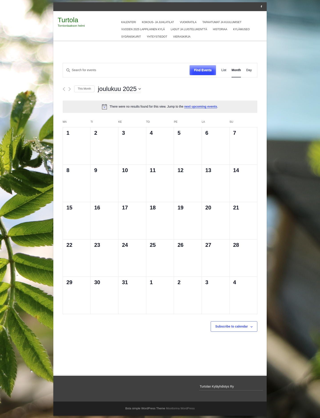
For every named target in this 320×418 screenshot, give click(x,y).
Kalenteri (128, 22)
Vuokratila (188, 22)
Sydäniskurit (131, 36)
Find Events (203, 70)
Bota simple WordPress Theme (145, 408)
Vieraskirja (181, 36)
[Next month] (69, 89)
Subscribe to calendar (231, 326)
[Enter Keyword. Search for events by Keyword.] (126, 70)
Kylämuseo (241, 29)
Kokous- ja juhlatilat (158, 22)
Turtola (68, 20)
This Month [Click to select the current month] (84, 88)
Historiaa (220, 29)
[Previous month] (64, 89)
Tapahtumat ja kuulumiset (222, 22)
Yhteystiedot (157, 36)
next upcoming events (200, 106)
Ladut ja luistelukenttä (189, 29)
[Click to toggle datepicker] (119, 88)
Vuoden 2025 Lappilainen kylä (143, 29)
